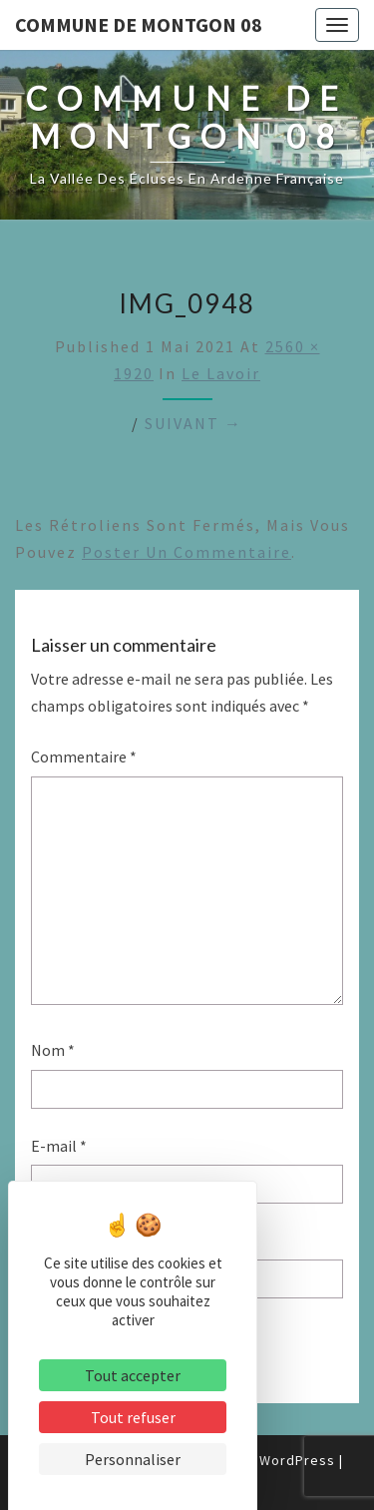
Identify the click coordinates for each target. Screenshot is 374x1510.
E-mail (59, 1146)
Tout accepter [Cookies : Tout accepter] (133, 1375)
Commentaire (84, 756)
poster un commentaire (186, 552)
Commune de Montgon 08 (138, 24)
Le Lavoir (221, 373)
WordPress (297, 1460)
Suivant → (193, 423)
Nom (53, 1050)
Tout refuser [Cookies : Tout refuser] (133, 1417)
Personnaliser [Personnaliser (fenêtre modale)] (133, 1459)
